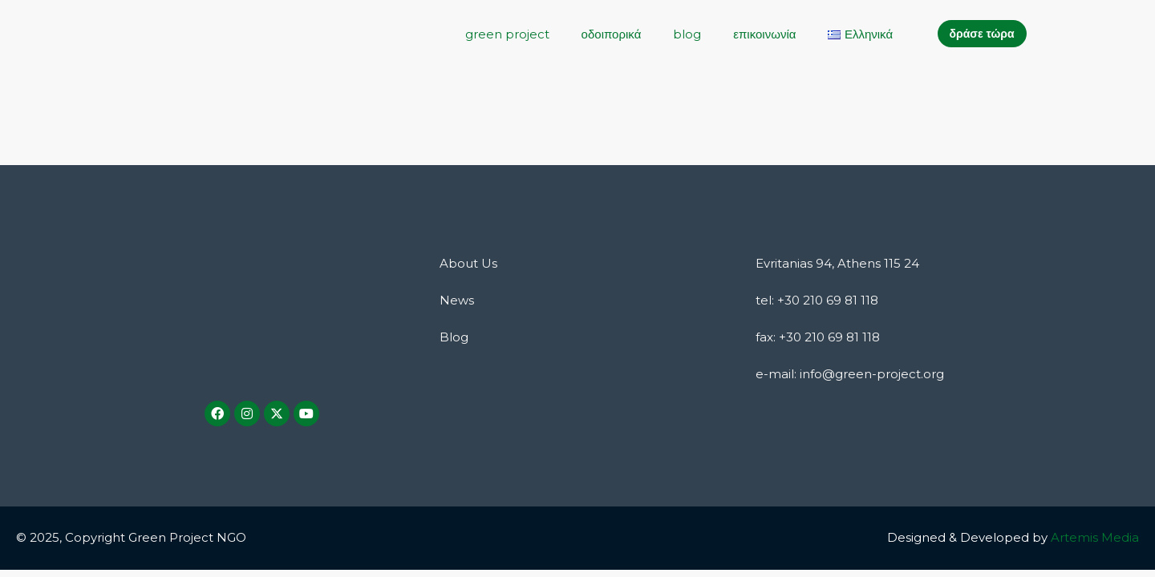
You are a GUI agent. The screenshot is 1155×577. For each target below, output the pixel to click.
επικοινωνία (764, 34)
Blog (454, 337)
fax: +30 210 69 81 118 (818, 337)
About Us (468, 263)
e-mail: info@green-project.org (850, 373)
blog (687, 34)
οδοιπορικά (612, 34)
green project (507, 34)
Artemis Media (1095, 537)
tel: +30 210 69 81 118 (817, 300)
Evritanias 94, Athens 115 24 (837, 263)
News (457, 300)
